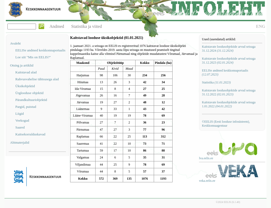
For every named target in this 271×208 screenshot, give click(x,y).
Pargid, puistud (25, 107)
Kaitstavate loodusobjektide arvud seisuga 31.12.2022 (228, 92)
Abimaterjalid (19, 142)
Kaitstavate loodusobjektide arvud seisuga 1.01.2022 (228, 104)
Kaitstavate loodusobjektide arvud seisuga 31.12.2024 (228, 48)
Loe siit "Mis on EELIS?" (33, 57)
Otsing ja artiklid (21, 65)
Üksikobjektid (25, 86)
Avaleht (15, 43)
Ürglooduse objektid (29, 93)
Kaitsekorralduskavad (30, 134)
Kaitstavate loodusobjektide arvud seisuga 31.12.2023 (228, 60)
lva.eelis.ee (206, 158)
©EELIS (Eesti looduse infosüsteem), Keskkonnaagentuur (226, 123)
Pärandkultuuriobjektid (31, 100)
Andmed (56, 26)
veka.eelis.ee (207, 181)
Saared (20, 127)
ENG (260, 26)
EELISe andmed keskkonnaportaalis (40, 50)
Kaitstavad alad (26, 72)
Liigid (19, 114)
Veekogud (22, 120)
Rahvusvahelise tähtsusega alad (37, 79)
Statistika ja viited (86, 26)
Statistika (216, 82)
